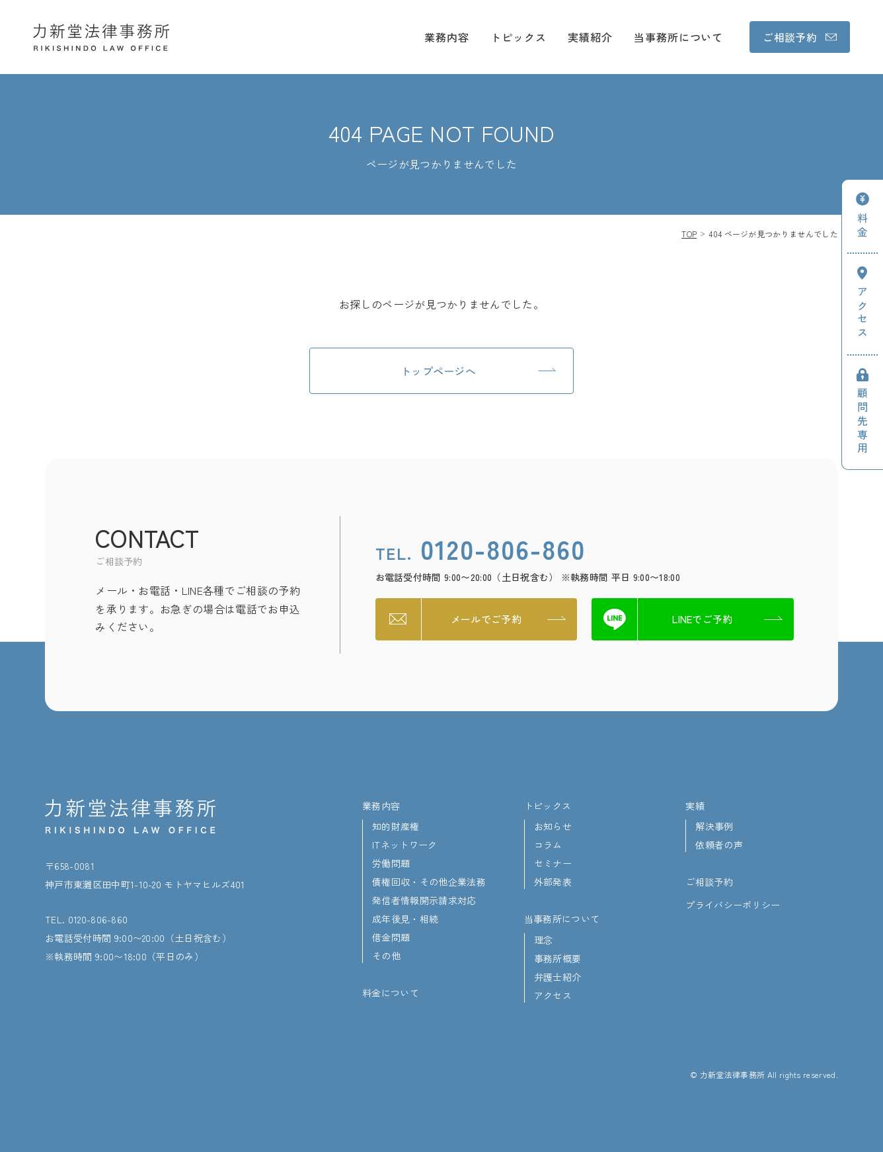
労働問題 (391, 863)
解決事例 (714, 826)
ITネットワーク (405, 844)
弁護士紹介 (558, 976)
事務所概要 (558, 958)
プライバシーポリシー (732, 904)
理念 (543, 939)
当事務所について (679, 37)
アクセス (553, 995)
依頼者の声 (719, 844)
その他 (386, 955)
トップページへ (438, 371)
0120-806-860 (480, 548)
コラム (548, 844)
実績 (695, 805)
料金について (390, 992)
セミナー (553, 863)
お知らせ (553, 826)
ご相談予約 (709, 881)
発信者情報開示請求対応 (424, 900)
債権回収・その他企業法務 (429, 881)
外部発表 (553, 881)
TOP (689, 233)
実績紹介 (590, 37)
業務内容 (446, 37)
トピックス (518, 37)
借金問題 (391, 937)
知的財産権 (396, 826)
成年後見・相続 (405, 918)
